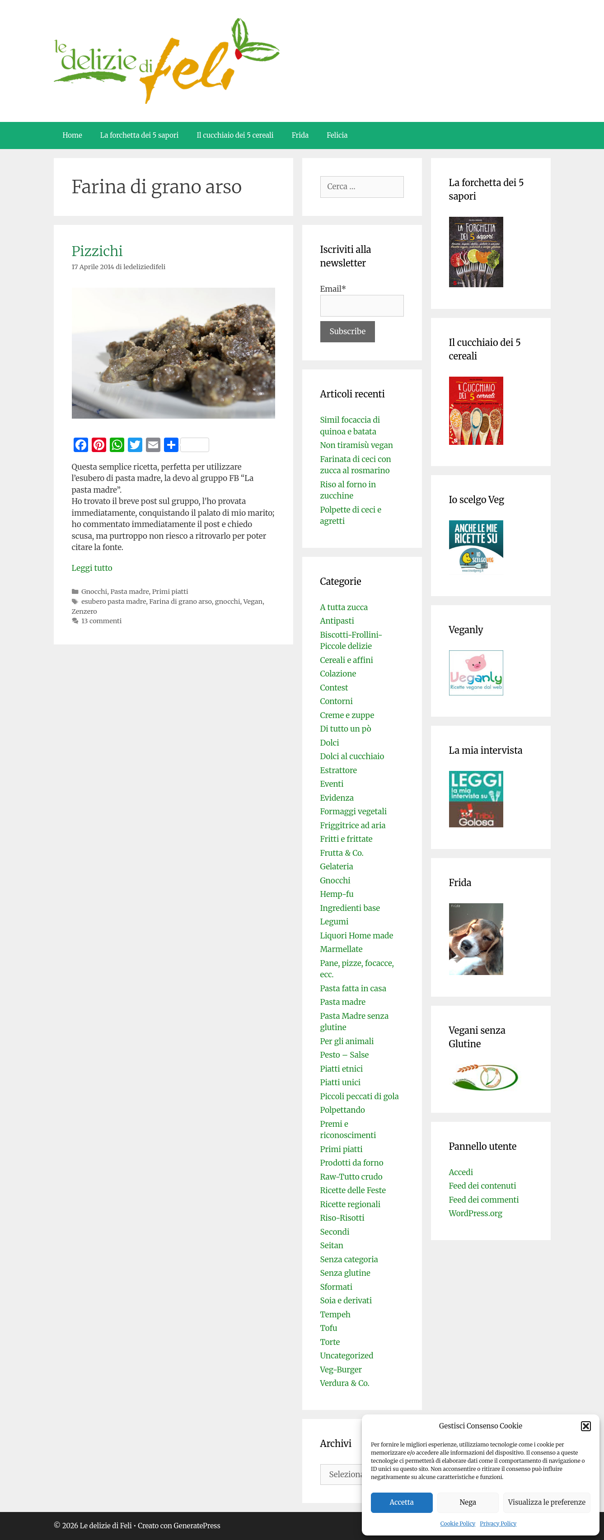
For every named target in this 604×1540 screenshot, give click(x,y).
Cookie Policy (458, 1523)
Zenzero (84, 611)
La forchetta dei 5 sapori (139, 135)
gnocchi (227, 601)
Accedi (461, 1172)
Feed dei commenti (484, 1200)
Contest (334, 688)
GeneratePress (197, 1525)
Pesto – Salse (344, 1055)
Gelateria (336, 867)
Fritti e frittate (346, 839)
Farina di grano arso (180, 601)
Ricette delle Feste (353, 1190)
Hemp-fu (337, 894)
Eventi (332, 784)
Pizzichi (97, 251)
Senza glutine (345, 1273)
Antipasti (337, 621)
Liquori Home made (356, 936)
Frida (300, 135)
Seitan (332, 1246)
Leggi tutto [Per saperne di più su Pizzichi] (92, 568)
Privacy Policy (498, 1523)
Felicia (337, 135)
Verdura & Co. (345, 1383)
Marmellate (341, 949)
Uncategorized (347, 1356)
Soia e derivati (346, 1301)
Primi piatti (170, 592)
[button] (585, 1426)
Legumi (334, 922)
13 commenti (101, 621)
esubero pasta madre (113, 601)
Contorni (336, 701)
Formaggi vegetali (353, 812)
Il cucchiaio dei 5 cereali (235, 135)
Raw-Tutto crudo (351, 1177)
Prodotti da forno (352, 1163)
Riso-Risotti (342, 1218)
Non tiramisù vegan (356, 445)
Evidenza (337, 798)
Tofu (328, 1328)
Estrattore (338, 770)
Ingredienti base (350, 908)
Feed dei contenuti (482, 1186)
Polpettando (342, 1110)
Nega (468, 1502)
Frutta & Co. (342, 853)
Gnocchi (94, 592)
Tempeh (335, 1315)
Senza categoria (349, 1260)
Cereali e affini (347, 660)
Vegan (252, 601)
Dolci (329, 743)
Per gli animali (347, 1041)
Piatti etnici (341, 1069)
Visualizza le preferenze (546, 1502)
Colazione (338, 674)
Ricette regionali (350, 1204)
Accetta (402, 1502)
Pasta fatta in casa (353, 989)
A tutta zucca (344, 607)
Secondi (335, 1232)
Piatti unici (340, 1082)
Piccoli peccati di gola (359, 1096)
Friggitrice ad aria (353, 826)
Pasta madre (129, 592)
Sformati (336, 1287)
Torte (330, 1342)
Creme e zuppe (347, 715)
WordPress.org (476, 1213)
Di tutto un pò (345, 729)
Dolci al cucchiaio (352, 756)
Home (72, 135)
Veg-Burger (341, 1370)
